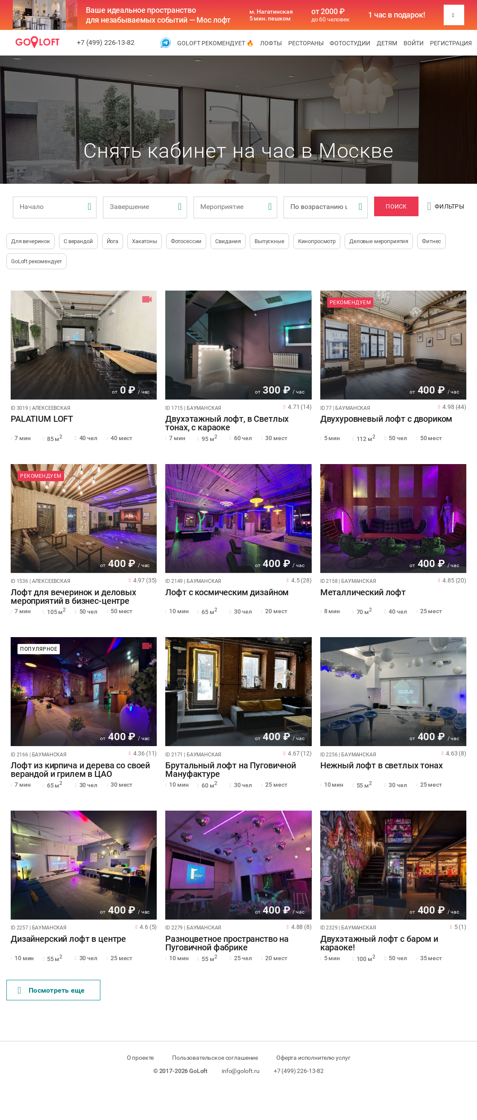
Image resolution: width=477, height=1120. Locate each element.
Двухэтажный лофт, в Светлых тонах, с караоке (227, 423)
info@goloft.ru (241, 1070)
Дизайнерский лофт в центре (68, 939)
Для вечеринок (30, 241)
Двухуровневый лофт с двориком (386, 419)
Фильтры (445, 206)
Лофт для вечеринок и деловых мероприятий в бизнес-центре (73, 597)
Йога (112, 241)
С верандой (78, 241)
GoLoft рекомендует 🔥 (215, 43)
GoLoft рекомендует (36, 261)
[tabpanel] (84, 345)
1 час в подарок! (396, 15)
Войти (414, 43)
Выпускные (269, 241)
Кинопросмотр (317, 241)
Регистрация (451, 43)
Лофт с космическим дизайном (227, 592)
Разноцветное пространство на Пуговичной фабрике (227, 943)
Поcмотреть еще (51, 990)
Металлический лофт (363, 592)
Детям (387, 43)
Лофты (271, 43)
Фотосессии (186, 241)
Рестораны (306, 43)
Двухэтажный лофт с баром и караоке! (379, 943)
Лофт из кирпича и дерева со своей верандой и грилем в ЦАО (80, 770)
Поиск (396, 206)
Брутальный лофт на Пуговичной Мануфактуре (230, 770)
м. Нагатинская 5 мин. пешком (271, 15)
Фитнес (431, 241)
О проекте (140, 1057)
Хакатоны (144, 241)
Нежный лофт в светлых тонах (381, 765)
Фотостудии (350, 43)
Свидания (228, 241)
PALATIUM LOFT (42, 419)
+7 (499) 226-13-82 (106, 42)
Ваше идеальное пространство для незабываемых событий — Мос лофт (158, 15)
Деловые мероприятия (378, 241)
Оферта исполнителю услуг (313, 1057)
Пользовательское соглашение (215, 1057)
